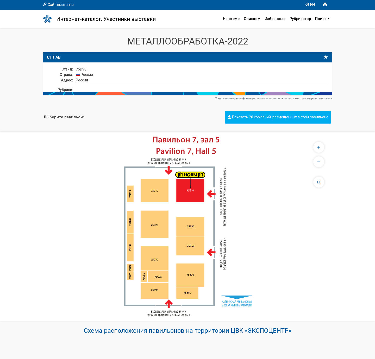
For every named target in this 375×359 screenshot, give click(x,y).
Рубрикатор (300, 19)
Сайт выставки (58, 5)
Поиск (321, 19)
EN (310, 5)
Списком (252, 19)
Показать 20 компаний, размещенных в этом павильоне (278, 117)
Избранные (275, 19)
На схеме (231, 19)
